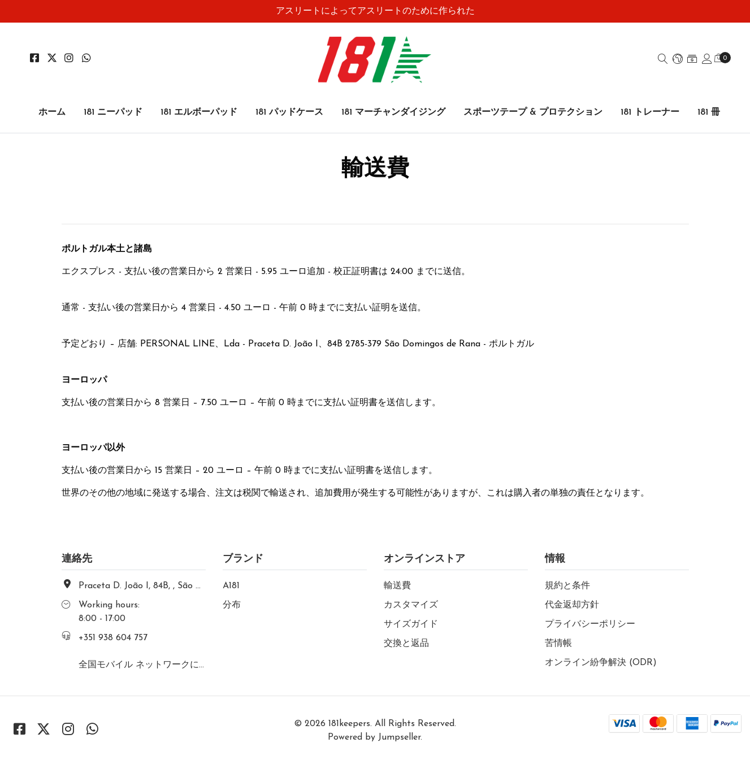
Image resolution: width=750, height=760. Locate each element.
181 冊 (708, 112)
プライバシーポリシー (590, 624)
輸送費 (397, 585)
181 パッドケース (289, 112)
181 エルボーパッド (199, 112)
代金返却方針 (572, 605)
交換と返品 (406, 643)
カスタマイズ (411, 605)
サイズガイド (411, 624)
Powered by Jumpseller (374, 737)
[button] (677, 59)
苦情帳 (558, 643)
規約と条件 (567, 585)
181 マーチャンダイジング (393, 112)
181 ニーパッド (113, 112)
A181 (231, 585)
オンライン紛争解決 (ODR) (601, 662)
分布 (232, 605)
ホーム (52, 112)
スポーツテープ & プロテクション (532, 112)
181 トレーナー (650, 112)
